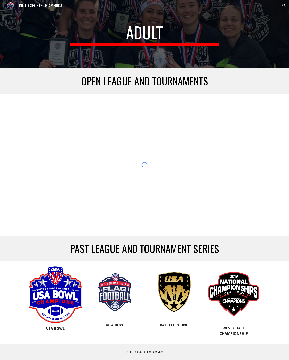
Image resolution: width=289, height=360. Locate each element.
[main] (144, 34)
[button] (284, 5)
